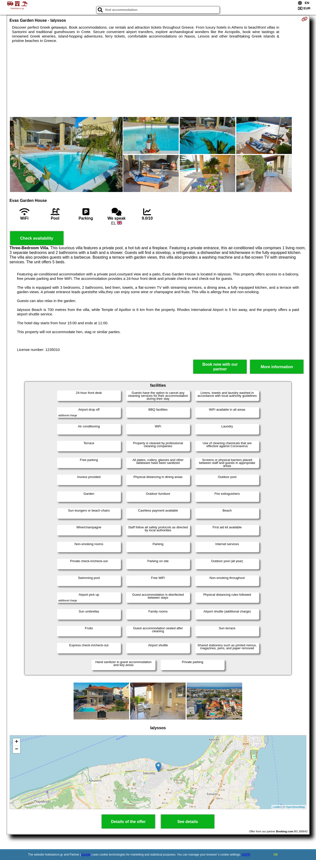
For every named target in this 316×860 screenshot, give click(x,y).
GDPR (246, 854)
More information (277, 367)
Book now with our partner (220, 366)
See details (187, 822)
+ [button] (16, 742)
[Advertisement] (158, 80)
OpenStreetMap (295, 806)
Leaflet (277, 806)
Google (86, 854)
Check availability (36, 238)
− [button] (16, 749)
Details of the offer (128, 822)
